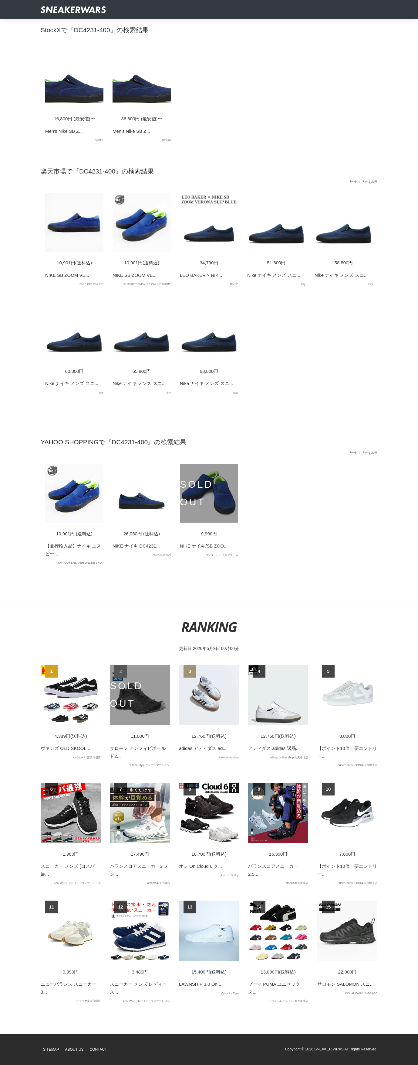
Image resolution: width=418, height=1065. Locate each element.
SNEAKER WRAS (329, 1049)
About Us (74, 1049)
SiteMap (51, 1049)
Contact (98, 1049)
